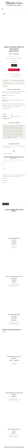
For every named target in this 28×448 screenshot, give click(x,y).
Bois (12, 114)
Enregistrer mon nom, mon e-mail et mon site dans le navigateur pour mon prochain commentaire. (13, 175)
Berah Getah (15, 76)
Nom (3, 163)
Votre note (4, 178)
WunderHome (14, 3)
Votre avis (4, 182)
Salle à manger (16, 73)
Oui (11, 118)
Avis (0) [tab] (5, 86)
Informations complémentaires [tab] (17, 80)
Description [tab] (6, 80)
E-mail (4, 168)
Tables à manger (18, 75)
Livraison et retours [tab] (19, 83)
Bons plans (13, 75)
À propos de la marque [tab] (8, 83)
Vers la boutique (13, 69)
